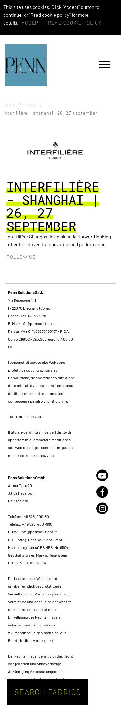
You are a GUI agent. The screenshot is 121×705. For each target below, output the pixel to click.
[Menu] (104, 65)
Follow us (21, 257)
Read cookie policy (74, 23)
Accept (32, 23)
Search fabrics (48, 692)
